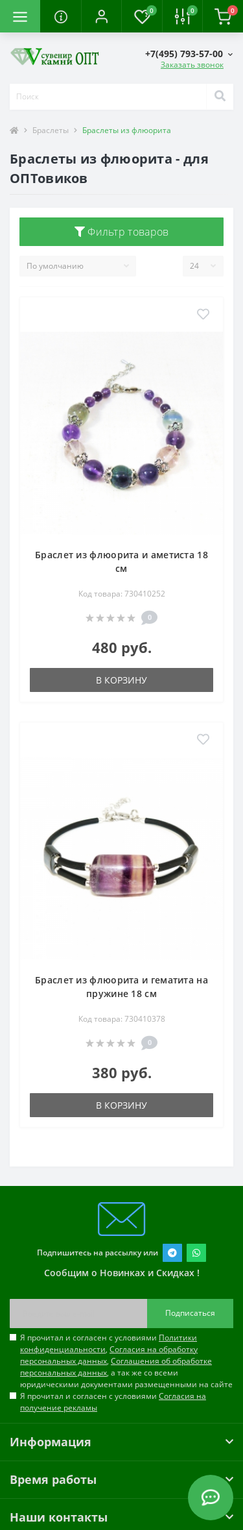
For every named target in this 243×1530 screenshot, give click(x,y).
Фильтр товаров (122, 232)
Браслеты (50, 130)
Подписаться (190, 1312)
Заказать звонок (192, 64)
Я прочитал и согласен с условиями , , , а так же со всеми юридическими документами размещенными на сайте (126, 1361)
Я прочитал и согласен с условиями (113, 1401)
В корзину (121, 680)
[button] (101, 16)
